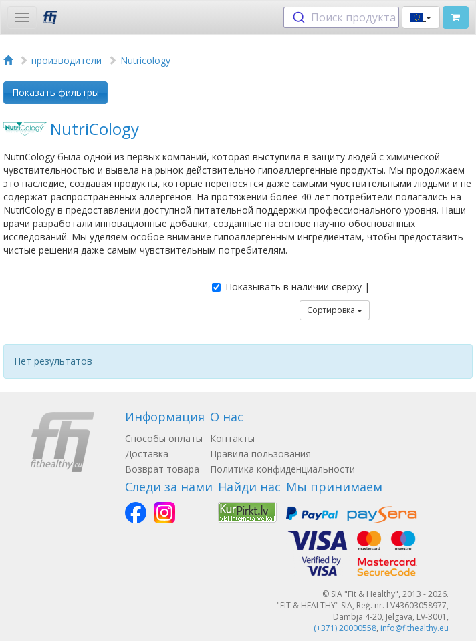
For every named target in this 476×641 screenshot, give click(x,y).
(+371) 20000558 (345, 628)
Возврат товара (162, 469)
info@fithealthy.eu (414, 628)
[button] (421, 17)
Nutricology (145, 60)
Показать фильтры (55, 92)
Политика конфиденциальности (282, 469)
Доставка (146, 453)
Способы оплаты (164, 438)
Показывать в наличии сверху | (291, 286)
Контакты (232, 438)
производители (66, 60)
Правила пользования (260, 453)
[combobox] (341, 17)
